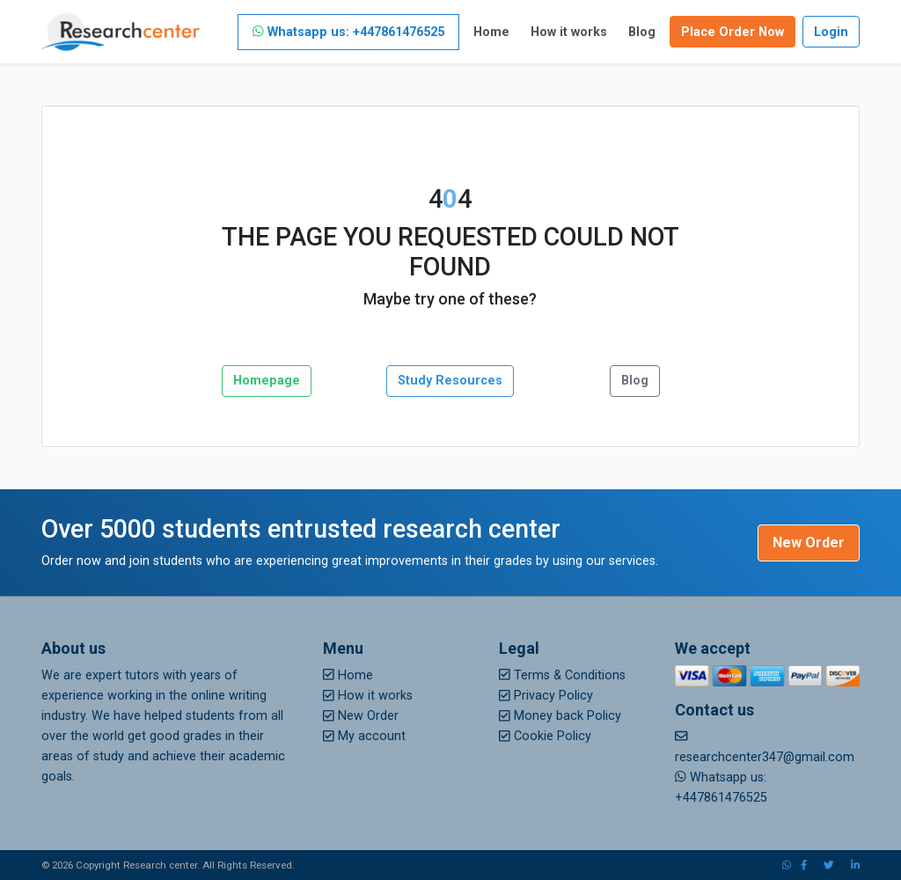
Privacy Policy (546, 695)
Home (491, 32)
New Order (809, 542)
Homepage (266, 380)
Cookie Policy (545, 736)
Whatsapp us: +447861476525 (348, 32)
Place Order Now (732, 32)
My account (364, 736)
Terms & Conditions (562, 675)
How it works (569, 32)
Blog (642, 32)
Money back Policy (560, 715)
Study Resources (450, 380)
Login (831, 32)
